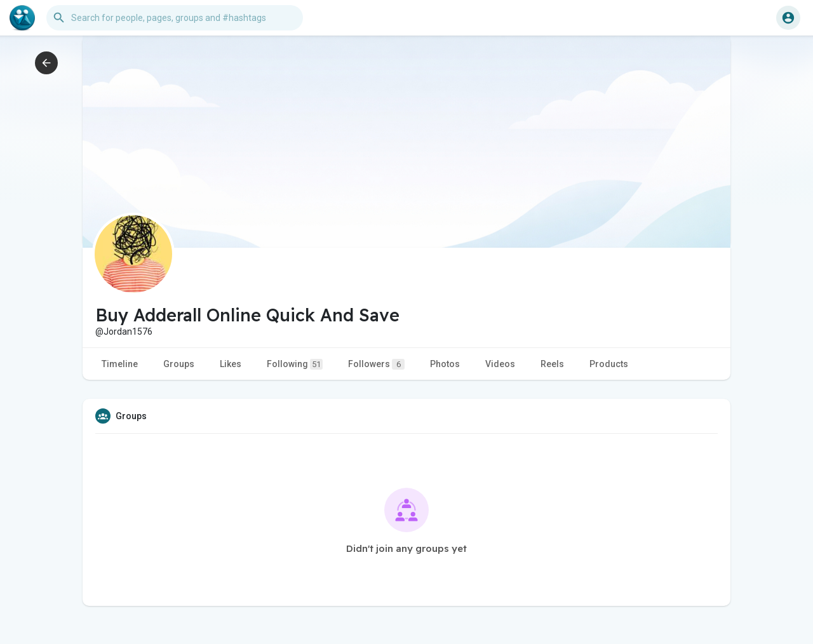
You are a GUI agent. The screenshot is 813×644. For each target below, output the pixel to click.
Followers (376, 364)
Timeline (120, 364)
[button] (174, 17)
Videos (500, 364)
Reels (552, 364)
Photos (445, 364)
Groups (178, 364)
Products (608, 364)
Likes (230, 364)
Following (295, 364)
